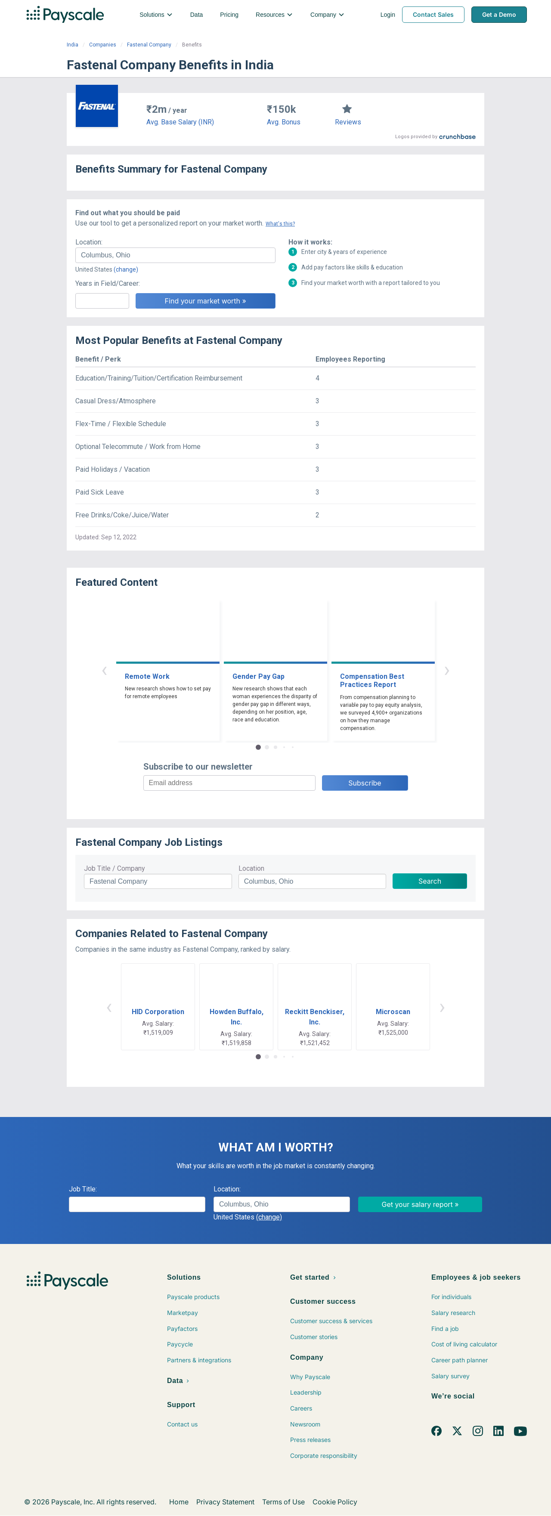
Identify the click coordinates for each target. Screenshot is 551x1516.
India (72, 45)
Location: (88, 242)
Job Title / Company (114, 868)
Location (251, 868)
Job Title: (83, 1189)
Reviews (348, 122)
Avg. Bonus (283, 122)
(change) (126, 269)
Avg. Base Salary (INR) (180, 122)
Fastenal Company (149, 45)
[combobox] (175, 255)
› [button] (447, 669)
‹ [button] (104, 669)
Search (429, 881)
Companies (102, 45)
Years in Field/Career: (107, 283)
